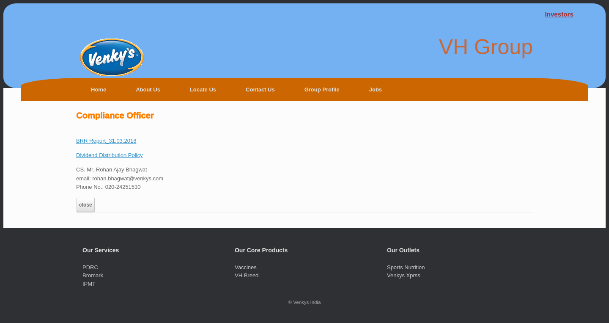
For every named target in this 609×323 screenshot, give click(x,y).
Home (98, 89)
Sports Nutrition (406, 267)
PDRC (90, 267)
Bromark (92, 275)
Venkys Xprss (403, 275)
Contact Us (260, 89)
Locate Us (203, 89)
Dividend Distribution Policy (109, 155)
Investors (559, 14)
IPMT (89, 284)
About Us (148, 89)
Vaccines (246, 267)
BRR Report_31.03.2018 (106, 141)
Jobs (375, 89)
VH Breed (246, 275)
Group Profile (322, 89)
